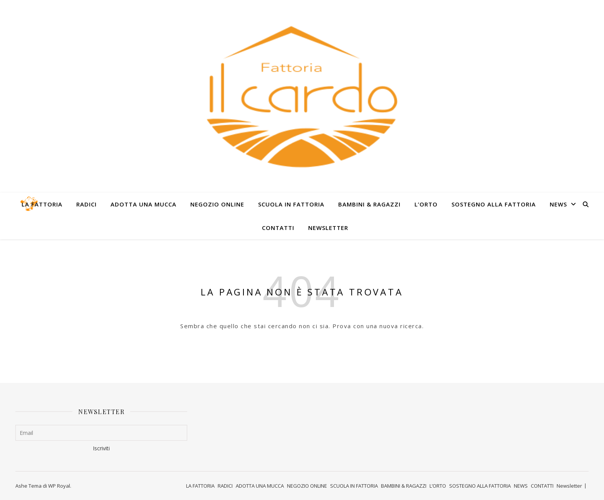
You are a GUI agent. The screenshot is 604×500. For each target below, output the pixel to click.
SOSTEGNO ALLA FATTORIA (493, 204)
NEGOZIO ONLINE (217, 204)
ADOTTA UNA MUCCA (143, 204)
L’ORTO (426, 204)
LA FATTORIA (42, 204)
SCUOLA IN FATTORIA (291, 204)
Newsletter (328, 228)
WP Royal (59, 485)
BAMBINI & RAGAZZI (369, 204)
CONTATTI (278, 228)
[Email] (101, 433)
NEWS (558, 204)
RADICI (86, 204)
